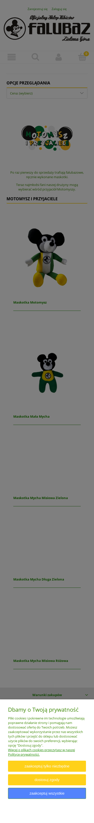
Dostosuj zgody (47, 780)
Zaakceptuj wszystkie (47, 793)
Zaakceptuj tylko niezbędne (47, 766)
